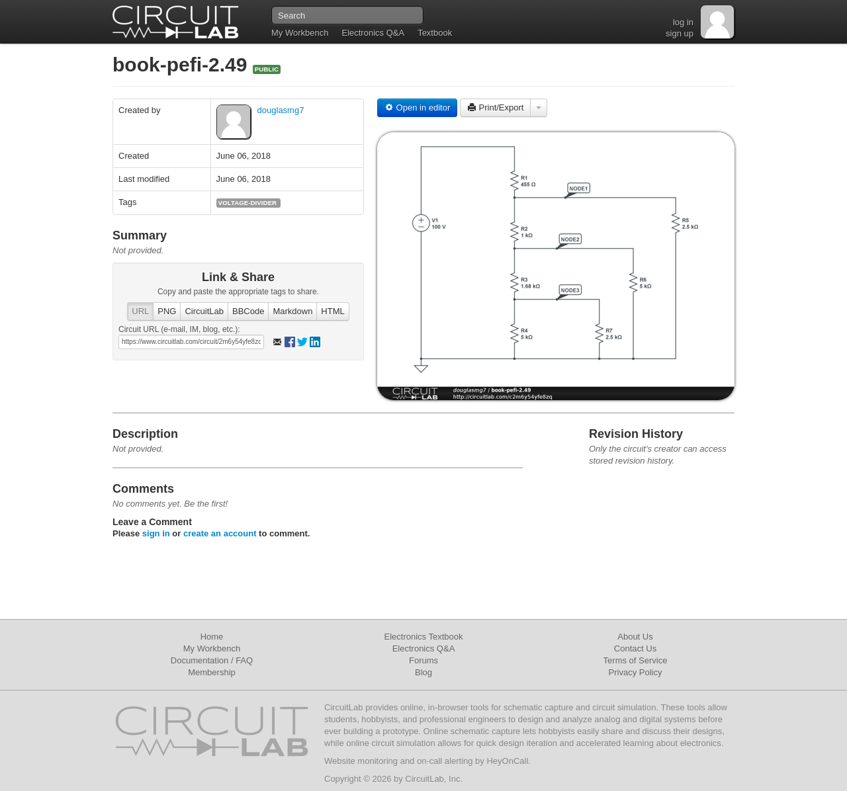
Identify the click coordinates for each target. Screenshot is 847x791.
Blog (423, 672)
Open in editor (417, 107)
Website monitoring (361, 761)
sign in (156, 533)
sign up (679, 33)
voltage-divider (247, 202)
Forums (423, 660)
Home (212, 637)
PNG (166, 311)
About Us (634, 637)
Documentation (199, 660)
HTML (332, 311)
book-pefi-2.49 (182, 64)
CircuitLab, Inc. (434, 779)
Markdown (292, 311)
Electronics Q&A (372, 32)
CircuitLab (204, 311)
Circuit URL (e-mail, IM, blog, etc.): (179, 329)
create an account (220, 533)
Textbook (435, 32)
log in (683, 22)
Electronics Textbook (423, 637)
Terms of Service (635, 660)
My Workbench (299, 32)
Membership (212, 672)
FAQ (244, 660)
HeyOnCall (507, 761)
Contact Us (635, 648)
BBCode (248, 311)
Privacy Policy (635, 672)
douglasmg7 (280, 110)
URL (140, 311)
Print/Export (495, 107)
